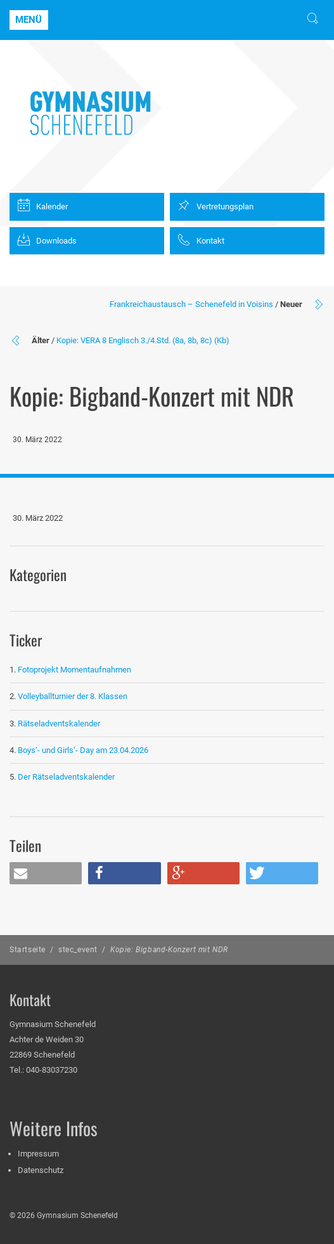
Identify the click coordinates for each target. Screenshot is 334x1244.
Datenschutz (40, 1170)
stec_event (78, 949)
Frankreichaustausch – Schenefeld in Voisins (191, 304)
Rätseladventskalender (59, 723)
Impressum (38, 1153)
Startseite (28, 949)
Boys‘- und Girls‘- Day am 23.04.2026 (83, 750)
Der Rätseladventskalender (66, 777)
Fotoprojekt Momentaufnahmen (74, 669)
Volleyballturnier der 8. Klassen (72, 696)
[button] (46, 873)
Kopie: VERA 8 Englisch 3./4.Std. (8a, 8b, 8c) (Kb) (142, 340)
